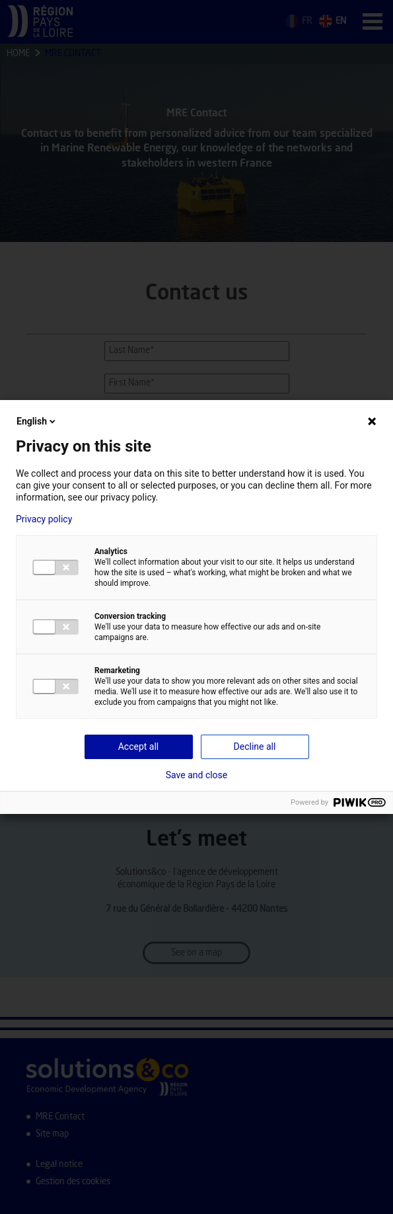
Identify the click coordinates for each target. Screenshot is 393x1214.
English (37, 421)
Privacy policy (44, 519)
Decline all (255, 746)
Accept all (138, 746)
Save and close (197, 775)
